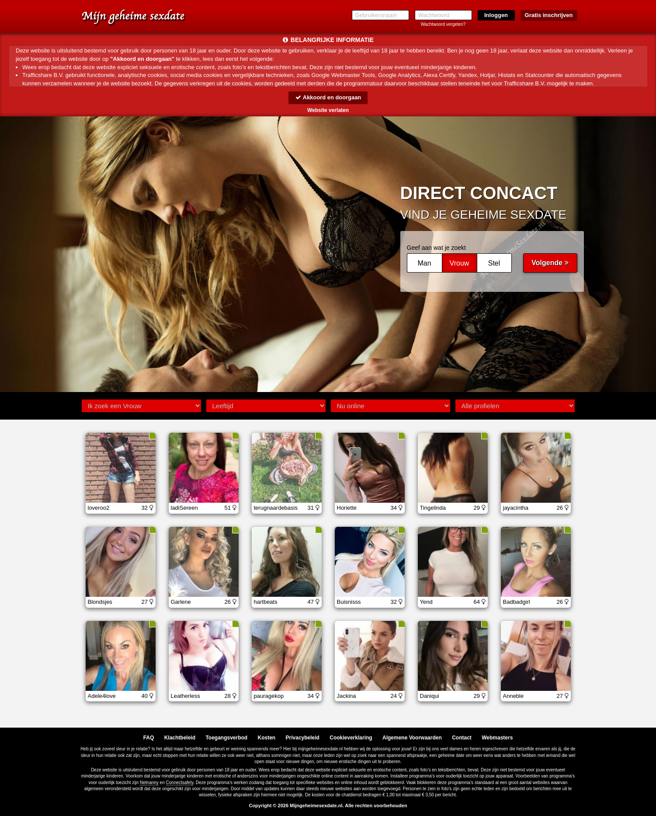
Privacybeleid (302, 738)
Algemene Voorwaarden (412, 738)
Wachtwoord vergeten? (443, 24)
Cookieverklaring (351, 738)
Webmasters (497, 738)
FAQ (148, 738)
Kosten (267, 738)
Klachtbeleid (179, 738)
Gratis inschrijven (549, 15)
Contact (462, 738)
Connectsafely (180, 782)
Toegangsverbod (226, 738)
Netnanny (149, 782)
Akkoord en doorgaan (328, 97)
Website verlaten (328, 110)
